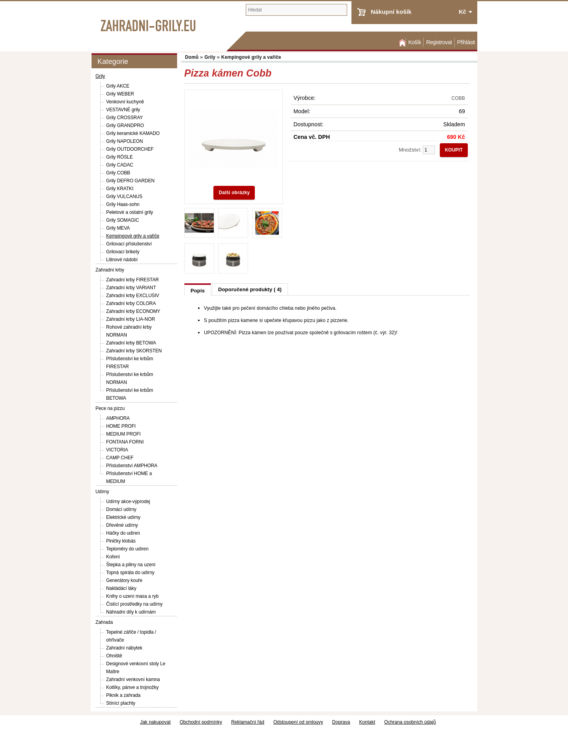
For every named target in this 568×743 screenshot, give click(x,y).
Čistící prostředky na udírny (134, 604)
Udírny (102, 491)
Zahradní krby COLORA (131, 303)
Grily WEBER (120, 94)
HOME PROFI (121, 426)
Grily (100, 76)
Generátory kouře (124, 580)
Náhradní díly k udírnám (131, 612)
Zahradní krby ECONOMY (133, 311)
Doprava (341, 722)
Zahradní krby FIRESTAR (132, 280)
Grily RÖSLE (119, 157)
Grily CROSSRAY (124, 117)
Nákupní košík (391, 11)
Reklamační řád (247, 722)
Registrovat (439, 42)
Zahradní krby (109, 270)
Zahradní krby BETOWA (131, 343)
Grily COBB (118, 173)
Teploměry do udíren (127, 549)
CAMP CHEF (120, 457)
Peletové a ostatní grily (129, 212)
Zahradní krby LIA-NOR (130, 319)
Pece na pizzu (110, 408)
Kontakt (367, 722)
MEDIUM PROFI (123, 434)
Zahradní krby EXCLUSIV (132, 295)
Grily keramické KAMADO (133, 133)
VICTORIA (117, 450)
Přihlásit (466, 42)
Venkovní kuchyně (125, 102)
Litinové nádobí (122, 259)
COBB (458, 98)
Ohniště (114, 656)
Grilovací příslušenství (129, 244)
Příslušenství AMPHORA (131, 465)
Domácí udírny (121, 509)
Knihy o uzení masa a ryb (132, 596)
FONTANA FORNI (125, 442)
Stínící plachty (120, 703)
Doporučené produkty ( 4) (250, 289)
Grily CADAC (119, 165)
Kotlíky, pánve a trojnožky (132, 687)
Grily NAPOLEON (124, 141)
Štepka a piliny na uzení (130, 564)
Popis (198, 291)
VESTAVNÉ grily (123, 109)
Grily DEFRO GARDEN (130, 180)
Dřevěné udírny (122, 525)
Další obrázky (234, 192)
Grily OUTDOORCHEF (129, 149)
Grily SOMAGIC (122, 220)
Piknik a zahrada (123, 695)
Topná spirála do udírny (130, 572)
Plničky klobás (121, 541)
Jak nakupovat (155, 722)
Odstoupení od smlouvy (298, 722)
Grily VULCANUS (124, 196)
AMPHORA (118, 418)
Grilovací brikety (122, 252)
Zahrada (104, 622)
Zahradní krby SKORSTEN (134, 351)
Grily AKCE (117, 86)
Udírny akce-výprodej (128, 501)
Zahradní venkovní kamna (133, 679)
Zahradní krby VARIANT (131, 287)
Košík (414, 42)
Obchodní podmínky (201, 722)
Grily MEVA (118, 228)
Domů (401, 42)
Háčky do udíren (123, 533)
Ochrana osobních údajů (410, 722)
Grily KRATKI (119, 188)
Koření (113, 557)
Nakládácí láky (121, 588)
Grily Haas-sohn (123, 204)
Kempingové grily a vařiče (132, 236)
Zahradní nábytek (124, 648)
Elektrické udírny (123, 517)
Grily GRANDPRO (125, 125)
